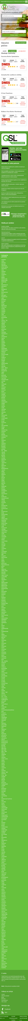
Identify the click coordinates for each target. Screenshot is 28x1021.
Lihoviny (3, 535)
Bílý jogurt (3, 295)
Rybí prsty (3, 748)
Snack (2, 803)
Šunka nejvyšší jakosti (3, 852)
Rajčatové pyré (3, 726)
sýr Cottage (4, 834)
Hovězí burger (3, 420)
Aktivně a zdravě (5, 995)
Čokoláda (3, 332)
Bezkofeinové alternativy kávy (4, 286)
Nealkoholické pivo (4, 629)
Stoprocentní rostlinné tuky (4, 815)
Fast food (3, 378)
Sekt (7, 772)
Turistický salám (3, 888)
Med (2, 567)
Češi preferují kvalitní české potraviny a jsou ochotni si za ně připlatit (13, 198)
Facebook (7, 1009)
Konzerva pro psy (4, 509)
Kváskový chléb (3, 525)
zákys (2, 954)
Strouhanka (4, 818)
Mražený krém (3, 605)
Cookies (13, 1020)
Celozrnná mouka (3, 307)
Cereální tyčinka (3, 312)
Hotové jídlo (4, 415)
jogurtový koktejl (3, 460)
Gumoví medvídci (3, 399)
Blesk (2, 997)
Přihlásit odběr (14, 35)
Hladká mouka (3, 404)
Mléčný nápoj (4, 582)
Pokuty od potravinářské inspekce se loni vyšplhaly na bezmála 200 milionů (14, 180)
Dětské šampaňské (4, 347)
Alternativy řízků (4, 269)
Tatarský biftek (3, 870)
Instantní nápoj (3, 441)
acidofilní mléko (3, 260)
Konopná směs (3, 503)
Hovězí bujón (4, 418)
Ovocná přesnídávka (4, 675)
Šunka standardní (4, 855)
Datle (2, 339)
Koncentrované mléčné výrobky (5, 499)
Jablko (5, 450)
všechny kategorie (21, 42)
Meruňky (3, 572)
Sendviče (3, 773)
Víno (2, 945)
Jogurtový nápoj (3, 463)
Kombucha (3, 496)
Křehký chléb (4, 519)
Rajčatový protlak (3, 729)
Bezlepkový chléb (4, 290)
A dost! (3, 994)
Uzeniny (3, 911)
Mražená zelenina (3, 598)
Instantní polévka (3, 448)
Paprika (3, 684)
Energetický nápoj (4, 371)
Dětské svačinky (3, 344)
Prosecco (3, 713)
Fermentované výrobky (4, 380)
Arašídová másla (3, 275)
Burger (3, 304)
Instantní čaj (4, 430)
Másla (2, 560)
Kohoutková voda (4, 494)
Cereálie (3, 310)
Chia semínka (4, 425)
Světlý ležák (4, 830)
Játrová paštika (3, 454)
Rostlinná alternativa (4, 734)
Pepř (6, 692)
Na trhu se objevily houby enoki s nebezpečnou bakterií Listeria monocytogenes (12, 193)
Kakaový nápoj (3, 475)
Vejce (2, 929)
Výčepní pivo (4, 950)
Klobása (3, 489)
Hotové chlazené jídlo (3, 412)
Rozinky (3, 745)
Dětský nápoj (4, 350)
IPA (2, 450)
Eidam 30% (4, 369)
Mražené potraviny (3, 601)
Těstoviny (3, 874)
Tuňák (2, 883)
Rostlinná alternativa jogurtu (4, 738)
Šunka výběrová (3, 858)
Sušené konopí (3, 824)
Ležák (2, 533)
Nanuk (2, 625)
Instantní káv (4, 436)
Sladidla (3, 776)
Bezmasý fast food (4, 293)
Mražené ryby (4, 603)
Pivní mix (3, 695)
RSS (6, 1012)
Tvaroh (3, 890)
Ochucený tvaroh (3, 649)
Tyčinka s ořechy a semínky (3, 893)
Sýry (2, 838)
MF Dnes (3, 998)
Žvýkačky (3, 967)
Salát (2, 769)
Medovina (3, 569)
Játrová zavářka (3, 457)
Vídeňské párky (3, 940)
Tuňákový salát (3, 885)
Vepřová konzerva (3, 931)
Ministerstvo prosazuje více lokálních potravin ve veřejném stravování (12, 206)
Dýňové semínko (3, 365)
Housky (3, 416)
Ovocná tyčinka (3, 678)
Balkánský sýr (3, 282)
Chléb (2, 428)
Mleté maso (4, 587)
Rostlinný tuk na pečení (4, 743)
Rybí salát (3, 750)
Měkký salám (4, 570)
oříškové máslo (3, 670)
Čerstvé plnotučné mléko (3, 329)
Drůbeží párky (4, 363)
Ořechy (3, 665)
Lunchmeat (4, 551)
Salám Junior (4, 758)
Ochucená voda (3, 641)
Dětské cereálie (3, 341)
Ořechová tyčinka (3, 663)
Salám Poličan (3, 761)
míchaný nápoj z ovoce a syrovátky (4, 575)
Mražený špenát (3, 608)
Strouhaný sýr (3, 820)
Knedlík (3, 492)
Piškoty (3, 693)
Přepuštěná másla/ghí (4, 718)
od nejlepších (12, 51)
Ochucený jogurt (3, 644)
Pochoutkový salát (4, 704)
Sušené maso (4, 827)
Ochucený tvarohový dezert (3, 653)
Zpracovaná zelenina (4, 963)
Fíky (2, 382)
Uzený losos (4, 913)
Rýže (5, 751)
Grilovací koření (3, 390)
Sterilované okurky (4, 809)
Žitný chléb (4, 966)
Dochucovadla (4, 354)
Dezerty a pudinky (3, 352)
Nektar (3, 634)
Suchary (3, 822)
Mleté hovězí (4, 585)
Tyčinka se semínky (3, 906)
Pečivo (3, 692)
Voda (2, 948)
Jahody (3, 452)
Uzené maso (4, 910)
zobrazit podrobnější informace (22, 67)
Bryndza (3, 301)
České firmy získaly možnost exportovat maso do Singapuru (12, 189)
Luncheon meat (3, 549)
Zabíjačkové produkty (4, 952)
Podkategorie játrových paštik (4, 701)
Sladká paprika (3, 778)
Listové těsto (4, 541)
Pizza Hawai (4, 698)
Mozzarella (4, 591)
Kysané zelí (4, 527)
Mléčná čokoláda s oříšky (3, 579)
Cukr (2, 319)
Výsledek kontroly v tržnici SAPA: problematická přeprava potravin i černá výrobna (12, 176)
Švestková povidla (3, 864)
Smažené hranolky (3, 790)
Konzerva (3, 507)
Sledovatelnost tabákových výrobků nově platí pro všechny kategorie (13, 167)
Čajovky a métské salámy (3, 323)
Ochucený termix (3, 647)
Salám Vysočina (3, 766)
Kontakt (13, 1016)
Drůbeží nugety (3, 361)
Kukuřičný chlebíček (3, 521)
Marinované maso (4, 558)
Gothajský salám (3, 384)
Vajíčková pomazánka (4, 916)
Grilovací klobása (3, 387)
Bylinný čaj (4, 305)
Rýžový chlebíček (3, 753)
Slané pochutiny (3, 787)
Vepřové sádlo (3, 937)
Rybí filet (3, 747)
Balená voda (4, 279)
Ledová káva (4, 530)
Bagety (3, 277)
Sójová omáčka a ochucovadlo (4, 806)
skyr (6, 775)
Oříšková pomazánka (4, 667)
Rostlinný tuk (4, 741)
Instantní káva (3, 438)
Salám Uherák (3, 764)
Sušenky (3, 828)
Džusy (6, 367)
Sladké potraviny (3, 781)
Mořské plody (4, 588)
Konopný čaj (4, 505)
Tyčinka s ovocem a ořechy (3, 898)
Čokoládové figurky (4, 337)
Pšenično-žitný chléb (3, 724)
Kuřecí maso (4, 523)
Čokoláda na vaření (4, 334)
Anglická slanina (3, 272)
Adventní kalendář (3, 263)
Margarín (3, 556)
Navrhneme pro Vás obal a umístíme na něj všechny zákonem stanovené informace (14, 228)
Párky (2, 686)
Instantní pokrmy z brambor (3, 445)
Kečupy (3, 482)
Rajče (2, 732)
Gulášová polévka (3, 396)
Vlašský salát (4, 947)
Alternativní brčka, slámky (4, 266)
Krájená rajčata (3, 516)
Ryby (2, 751)
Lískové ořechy (3, 538)
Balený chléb (4, 280)
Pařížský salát (3, 688)
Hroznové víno (3, 423)
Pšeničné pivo (3, 721)
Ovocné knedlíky (3, 681)
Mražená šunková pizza (3, 594)
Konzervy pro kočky (4, 512)
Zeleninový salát (3, 959)
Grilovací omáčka (3, 393)
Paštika (3, 690)
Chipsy (3, 427)
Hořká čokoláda (3, 408)
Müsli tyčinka (4, 618)
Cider (2, 314)
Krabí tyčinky (4, 514)
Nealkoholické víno (4, 632)
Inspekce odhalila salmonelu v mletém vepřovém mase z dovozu (12, 185)
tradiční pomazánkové (4, 876)
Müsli (2, 616)
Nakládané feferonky (3, 620)
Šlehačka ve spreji (4, 841)
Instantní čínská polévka (3, 433)
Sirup (2, 775)
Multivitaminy (4, 615)
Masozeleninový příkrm (5, 565)
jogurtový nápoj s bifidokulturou (4, 467)
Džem (2, 367)
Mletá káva (4, 584)
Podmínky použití (13, 1018)
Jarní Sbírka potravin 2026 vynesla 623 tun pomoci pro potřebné (13, 202)
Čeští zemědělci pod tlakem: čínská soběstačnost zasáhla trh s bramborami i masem (12, 171)
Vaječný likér (4, 914)
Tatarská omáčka (3, 867)
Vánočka (3, 921)
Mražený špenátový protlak (3, 612)
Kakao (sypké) (3, 472)
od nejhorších (22, 51)
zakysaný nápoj (3, 956)
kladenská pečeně (3, 487)
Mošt (2, 590)
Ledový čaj (3, 532)
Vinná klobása (3, 943)
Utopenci (3, 908)
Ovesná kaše (4, 673)
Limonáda (3, 536)
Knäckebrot (4, 490)
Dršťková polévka (3, 358)
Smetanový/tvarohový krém (6, 799)
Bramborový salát (4, 297)
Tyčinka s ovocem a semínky (3, 902)
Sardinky (3, 770)
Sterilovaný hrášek (4, 812)
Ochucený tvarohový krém (3, 658)
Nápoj (2, 627)
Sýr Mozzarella (4, 836)
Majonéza (3, 553)
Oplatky (6, 661)
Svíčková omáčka (3, 832)
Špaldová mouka (3, 844)
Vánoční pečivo (4, 67)
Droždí (2, 356)
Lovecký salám (3, 546)
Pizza (5, 696)
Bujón (2, 302)
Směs (2, 793)
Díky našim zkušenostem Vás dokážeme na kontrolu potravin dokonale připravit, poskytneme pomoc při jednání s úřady (14, 246)
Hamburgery (4, 402)
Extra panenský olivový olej (4, 375)
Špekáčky (3, 846)
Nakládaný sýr (3, 623)
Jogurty (3, 470)
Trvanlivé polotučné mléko (3, 880)
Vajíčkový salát (3, 919)
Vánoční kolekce (3, 923)
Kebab (2, 480)
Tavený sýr (3, 873)
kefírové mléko (3, 484)
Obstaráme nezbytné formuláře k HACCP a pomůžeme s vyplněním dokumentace (14, 239)
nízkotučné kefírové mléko (4, 637)
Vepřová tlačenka (3, 934)
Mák (2, 554)
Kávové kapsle (3, 478)
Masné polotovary (3, 562)
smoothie (3, 801)
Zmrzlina (3, 961)
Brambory (3, 299)
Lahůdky (3, 529)
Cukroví (3, 320)
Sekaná (3, 772)
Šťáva (2, 847)
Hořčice (3, 406)
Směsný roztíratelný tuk (4, 796)
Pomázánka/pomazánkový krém (7, 710)
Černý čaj (3, 326)
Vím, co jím (4, 1001)
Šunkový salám (3, 861)
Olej (2, 661)
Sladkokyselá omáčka (4, 784)
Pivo (2, 696)
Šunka (2, 849)
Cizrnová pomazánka (4, 316)
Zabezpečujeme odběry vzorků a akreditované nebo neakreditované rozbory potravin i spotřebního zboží (14, 233)
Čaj (6, 320)
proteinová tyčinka (3, 715)
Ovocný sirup (4, 683)
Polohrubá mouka (3, 707)
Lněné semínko (3, 543)
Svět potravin (4, 1000)
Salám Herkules (3, 756)
